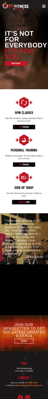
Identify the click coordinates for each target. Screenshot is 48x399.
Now (24, 202)
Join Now (24, 341)
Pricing (24, 127)
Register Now (16, 63)
